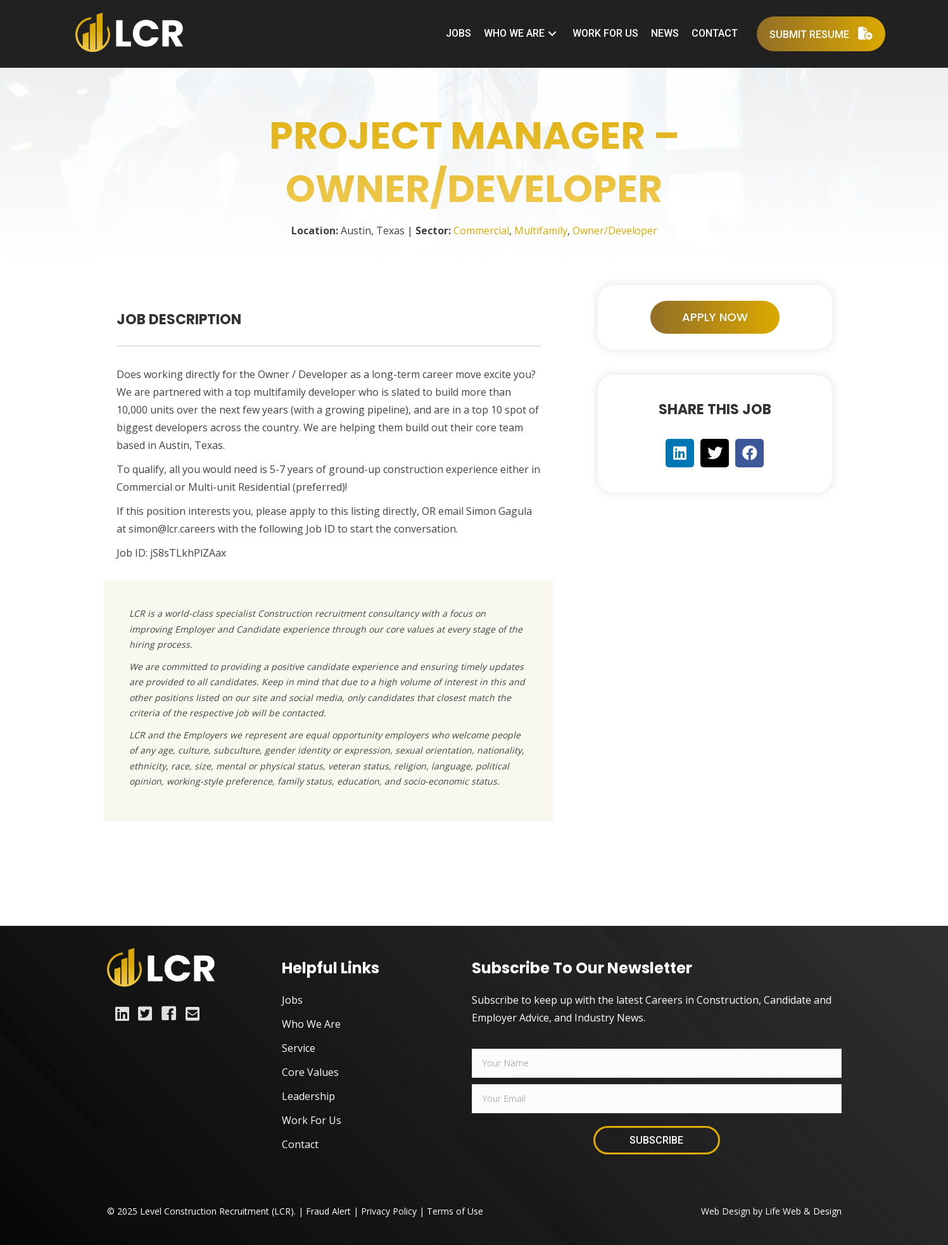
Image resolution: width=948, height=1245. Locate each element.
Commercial (481, 230)
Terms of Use (455, 1211)
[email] (657, 1098)
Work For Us (311, 1120)
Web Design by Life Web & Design (771, 1211)
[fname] (657, 1063)
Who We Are (311, 1024)
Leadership (308, 1096)
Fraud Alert (328, 1211)
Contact (300, 1144)
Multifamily (540, 230)
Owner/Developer (614, 230)
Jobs (292, 1000)
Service (298, 1048)
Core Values (310, 1072)
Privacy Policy (389, 1211)
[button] (552, 34)
